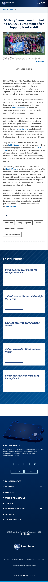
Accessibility (30, 559)
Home (5, 9)
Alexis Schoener (18, 108)
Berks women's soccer (14, 228)
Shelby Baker (11, 206)
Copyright (41, 559)
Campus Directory (12, 520)
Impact (39, 223)
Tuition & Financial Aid (14, 498)
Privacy (6, 559)
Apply (17, 472)
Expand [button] (39, 62)
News (12, 9)
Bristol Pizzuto (12, 169)
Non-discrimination (17, 559)
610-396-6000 (25, 534)
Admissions (8, 492)
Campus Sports (24, 223)
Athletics (9, 223)
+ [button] (41, 481)
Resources (8, 514)
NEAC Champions (12, 234)
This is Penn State (12, 481)
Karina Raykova (22, 129)
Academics (8, 487)
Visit (31, 472)
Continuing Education (14, 509)
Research (8, 504)
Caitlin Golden (13, 145)
